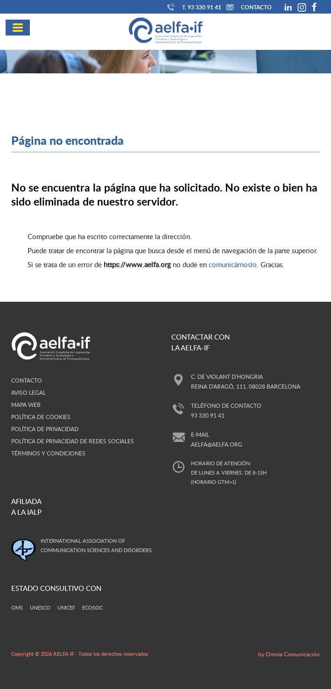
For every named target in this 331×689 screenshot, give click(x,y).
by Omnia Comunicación (289, 654)
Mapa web (26, 404)
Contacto (248, 7)
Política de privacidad (44, 429)
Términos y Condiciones (48, 453)
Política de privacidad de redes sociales (72, 441)
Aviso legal (28, 392)
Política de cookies (40, 416)
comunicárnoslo (233, 264)
